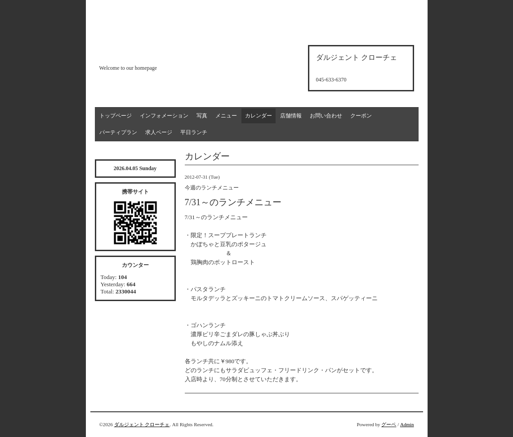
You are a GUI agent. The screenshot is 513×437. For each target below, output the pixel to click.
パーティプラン (118, 132)
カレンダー (258, 116)
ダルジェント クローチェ (142, 424)
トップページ (115, 116)
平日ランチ (193, 132)
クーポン (361, 116)
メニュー (226, 116)
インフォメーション (164, 116)
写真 (201, 116)
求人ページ (158, 132)
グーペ (388, 424)
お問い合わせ (326, 116)
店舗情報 (291, 116)
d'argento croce (144, 52)
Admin (407, 424)
